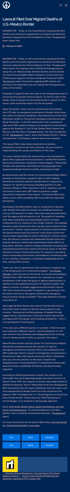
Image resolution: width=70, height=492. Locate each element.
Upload (30, 445)
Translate (49, 445)
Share (30, 437)
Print (11, 437)
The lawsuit (9, 81)
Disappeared (16, 135)
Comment (49, 437)
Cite (11, 445)
